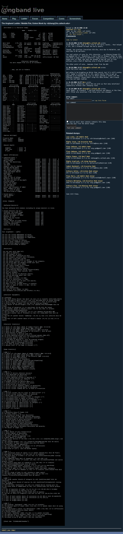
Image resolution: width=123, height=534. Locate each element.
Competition (48, 19)
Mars (84, 82)
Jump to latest (72, 40)
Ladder (24, 19)
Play (14, 19)
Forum (35, 19)
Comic (62, 19)
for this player (75, 34)
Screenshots (75, 19)
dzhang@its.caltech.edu (91, 43)
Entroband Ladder (81, 33)
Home (4, 19)
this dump (73, 29)
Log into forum (100, 100)
